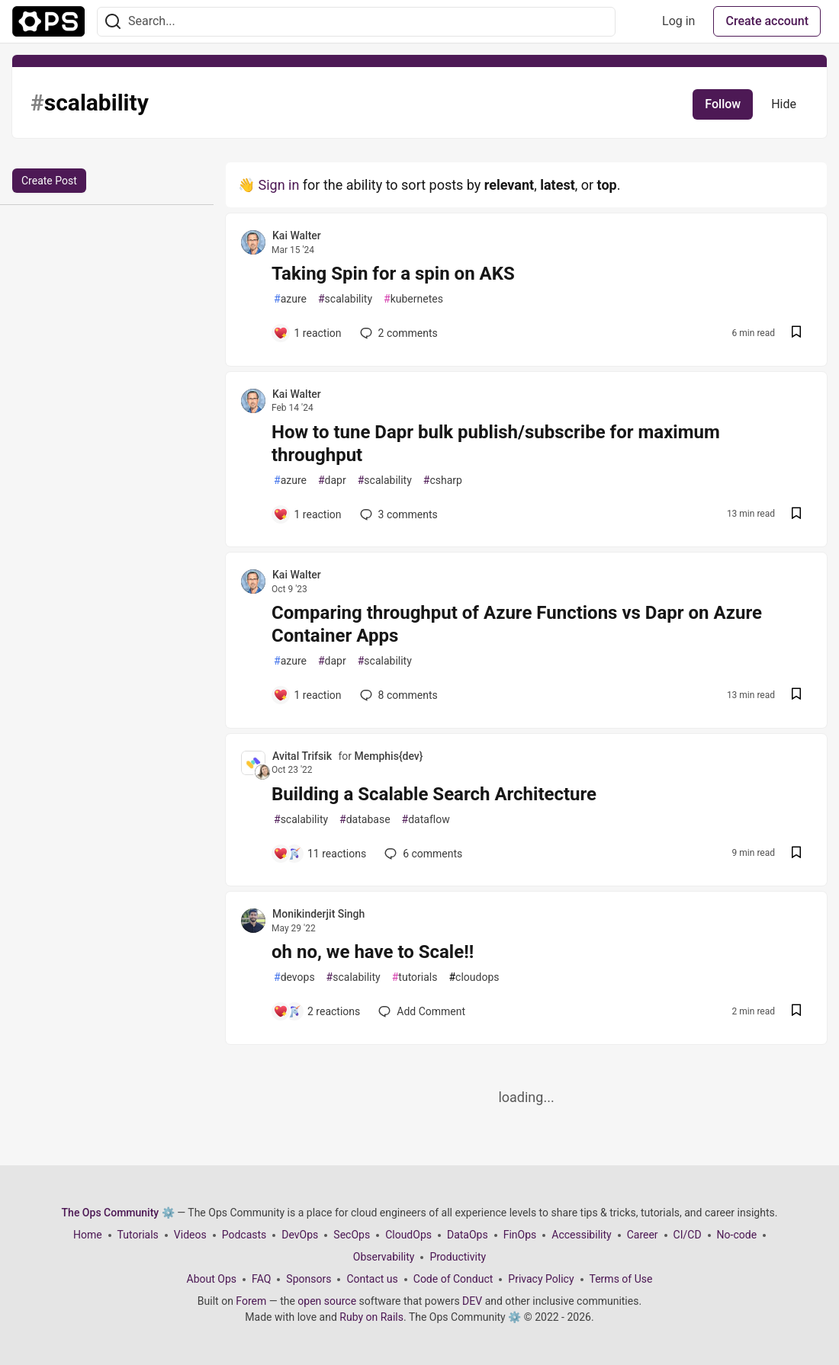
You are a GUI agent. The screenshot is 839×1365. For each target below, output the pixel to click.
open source (326, 1301)
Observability (384, 1257)
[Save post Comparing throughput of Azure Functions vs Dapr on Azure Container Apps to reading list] (796, 695)
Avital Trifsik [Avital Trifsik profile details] (302, 756)
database (364, 820)
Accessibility (581, 1235)
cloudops (473, 977)
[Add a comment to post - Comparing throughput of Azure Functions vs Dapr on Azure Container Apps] (307, 695)
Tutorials (138, 1235)
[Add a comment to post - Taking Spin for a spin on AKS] (307, 333)
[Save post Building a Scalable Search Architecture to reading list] (796, 854)
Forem (251, 1301)
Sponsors (308, 1279)
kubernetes (413, 299)
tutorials (415, 977)
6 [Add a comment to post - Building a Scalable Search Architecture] (421, 853)
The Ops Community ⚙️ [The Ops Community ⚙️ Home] (118, 1212)
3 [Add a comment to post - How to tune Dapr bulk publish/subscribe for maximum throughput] (397, 514)
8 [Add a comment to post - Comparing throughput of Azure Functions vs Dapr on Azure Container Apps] (397, 695)
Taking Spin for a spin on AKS (393, 273)
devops (294, 977)
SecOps (351, 1235)
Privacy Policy (541, 1279)
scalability (345, 299)
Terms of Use (621, 1279)
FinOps (520, 1235)
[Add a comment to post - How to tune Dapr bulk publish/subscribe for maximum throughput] (307, 514)
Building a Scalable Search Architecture (434, 794)
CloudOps (408, 1235)
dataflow (426, 820)
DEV (472, 1301)
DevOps (299, 1235)
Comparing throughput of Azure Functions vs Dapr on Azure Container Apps (517, 624)
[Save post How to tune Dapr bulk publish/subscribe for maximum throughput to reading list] (796, 515)
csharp (442, 481)
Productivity (457, 1257)
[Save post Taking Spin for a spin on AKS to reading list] (796, 333)
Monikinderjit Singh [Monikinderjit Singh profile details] (318, 914)
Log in (678, 21)
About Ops (211, 1279)
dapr (332, 481)
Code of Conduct (453, 1279)
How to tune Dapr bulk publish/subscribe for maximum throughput (496, 443)
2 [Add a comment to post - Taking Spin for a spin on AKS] (397, 333)
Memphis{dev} (389, 756)
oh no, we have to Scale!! (373, 952)
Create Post (49, 181)
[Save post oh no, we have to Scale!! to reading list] (796, 1012)
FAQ (261, 1279)
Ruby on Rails (371, 1317)
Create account (766, 21)
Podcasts (244, 1235)
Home (87, 1235)
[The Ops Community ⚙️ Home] (48, 21)
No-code (737, 1235)
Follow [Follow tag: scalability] (723, 104)
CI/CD (687, 1235)
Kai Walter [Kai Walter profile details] (296, 235)
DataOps (467, 1235)
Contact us (371, 1279)
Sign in (278, 185)
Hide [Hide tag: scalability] (783, 104)
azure (290, 299)
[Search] (113, 22)
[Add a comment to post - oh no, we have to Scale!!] (316, 1011)
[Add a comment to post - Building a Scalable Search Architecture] (319, 853)
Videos (190, 1235)
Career (642, 1235)
